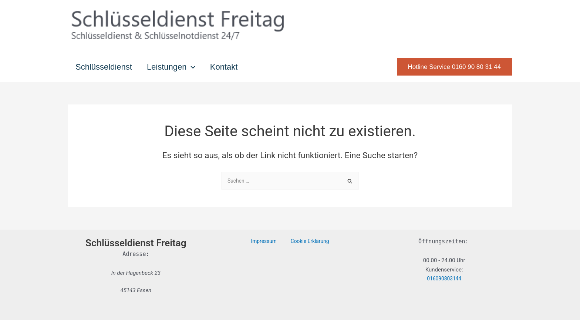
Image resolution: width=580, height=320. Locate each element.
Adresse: (135, 254)
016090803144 (444, 279)
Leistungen (173, 67)
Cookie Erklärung (307, 241)
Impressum (266, 241)
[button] (193, 67)
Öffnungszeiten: (443, 241)
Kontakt (228, 66)
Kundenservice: (444, 269)
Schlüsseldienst (104, 66)
